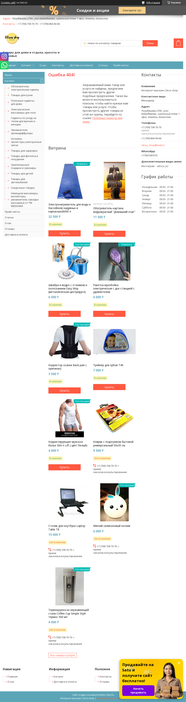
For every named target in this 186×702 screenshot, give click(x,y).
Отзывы (10, 229)
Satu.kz (110, 694)
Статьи (103, 65)
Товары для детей (22, 173)
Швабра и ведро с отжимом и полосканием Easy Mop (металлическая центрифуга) (67, 288)
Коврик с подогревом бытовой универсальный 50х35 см (113, 443)
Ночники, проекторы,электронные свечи (26, 142)
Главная (11, 65)
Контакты (58, 65)
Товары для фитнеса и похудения (24, 157)
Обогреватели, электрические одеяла (25, 88)
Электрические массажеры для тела (23, 111)
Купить (64, 233)
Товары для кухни (22, 95)
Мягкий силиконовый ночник (111, 526)
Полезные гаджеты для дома (22, 102)
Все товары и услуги (62, 655)
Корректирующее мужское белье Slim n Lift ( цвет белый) (67, 443)
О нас (42, 65)
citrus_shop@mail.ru (153, 145)
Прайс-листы (121, 65)
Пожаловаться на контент (111, 698)
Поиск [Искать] (150, 43)
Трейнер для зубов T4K (108, 365)
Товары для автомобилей (19, 180)
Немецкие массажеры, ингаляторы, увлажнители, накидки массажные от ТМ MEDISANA (25, 200)
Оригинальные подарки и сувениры (23, 166)
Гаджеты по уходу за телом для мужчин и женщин (23, 121)
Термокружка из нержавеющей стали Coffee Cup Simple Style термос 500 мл (68, 613)
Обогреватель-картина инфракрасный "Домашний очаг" (114, 210)
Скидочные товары (23, 187)
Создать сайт (8, 2)
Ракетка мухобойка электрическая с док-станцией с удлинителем (114, 288)
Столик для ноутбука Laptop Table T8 (66, 527)
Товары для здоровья (24, 150)
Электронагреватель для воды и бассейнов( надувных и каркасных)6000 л (69, 208)
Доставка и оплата (81, 65)
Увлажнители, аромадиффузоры (22, 131)
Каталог (26, 65)
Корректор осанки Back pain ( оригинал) (67, 366)
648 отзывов (153, 2)
